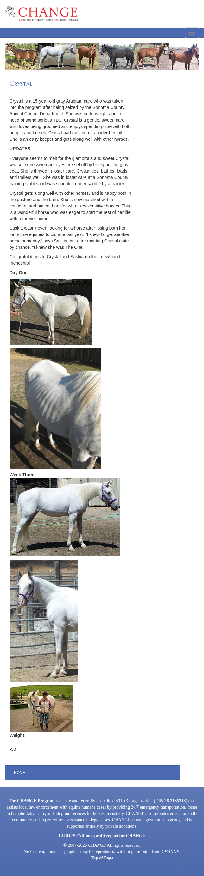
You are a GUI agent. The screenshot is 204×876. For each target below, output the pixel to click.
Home (19, 773)
